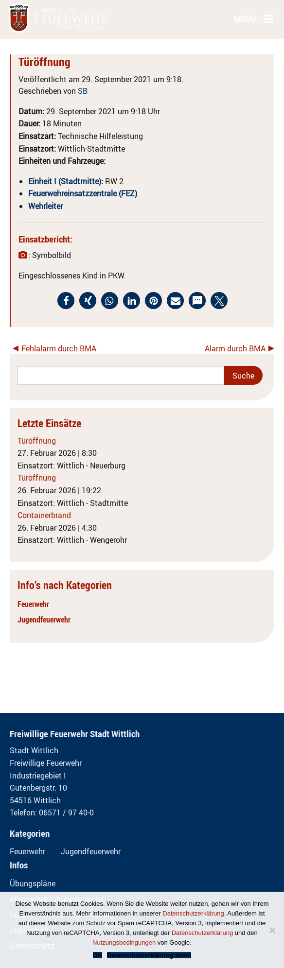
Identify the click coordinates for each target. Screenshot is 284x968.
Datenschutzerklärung (193, 913)
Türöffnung (37, 440)
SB (83, 91)
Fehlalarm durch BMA (58, 348)
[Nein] (272, 930)
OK (98, 955)
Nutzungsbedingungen (124, 942)
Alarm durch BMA (235, 348)
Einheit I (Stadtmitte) (64, 181)
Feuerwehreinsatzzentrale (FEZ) (82, 193)
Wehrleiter (45, 206)
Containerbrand (44, 515)
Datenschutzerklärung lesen (149, 955)
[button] (65, 300)
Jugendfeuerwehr (44, 619)
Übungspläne (32, 883)
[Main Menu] (268, 18)
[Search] (121, 375)
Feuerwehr (33, 604)
